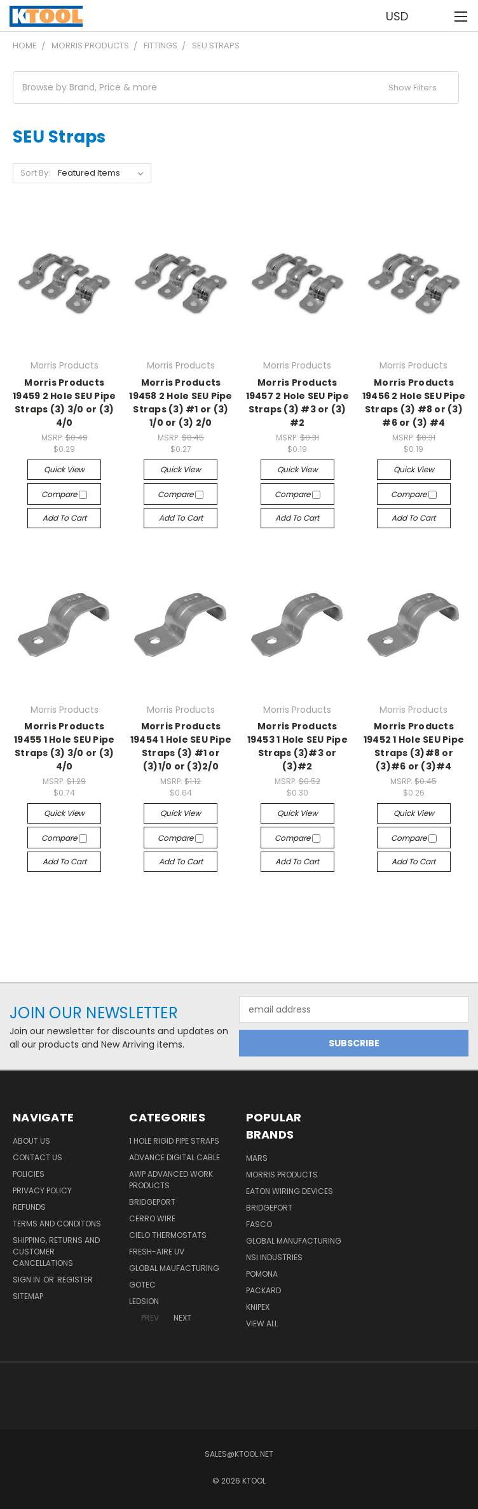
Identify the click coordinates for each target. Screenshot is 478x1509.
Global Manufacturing (293, 1240)
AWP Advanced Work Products (171, 1180)
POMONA (262, 1273)
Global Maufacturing (174, 1268)
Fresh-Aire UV (156, 1251)
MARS (257, 1158)
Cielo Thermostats (168, 1235)
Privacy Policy (42, 1190)
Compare (64, 494)
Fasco (259, 1224)
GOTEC (142, 1284)
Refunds (29, 1207)
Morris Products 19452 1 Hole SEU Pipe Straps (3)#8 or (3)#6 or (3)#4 (414, 746)
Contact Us (37, 1157)
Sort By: (35, 173)
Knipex (258, 1307)
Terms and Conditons (57, 1223)
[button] (236, 87)
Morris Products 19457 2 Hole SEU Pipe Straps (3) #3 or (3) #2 (297, 402)
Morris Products (282, 1174)
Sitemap (28, 1296)
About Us (31, 1140)
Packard (263, 1290)
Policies (28, 1174)
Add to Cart (64, 517)
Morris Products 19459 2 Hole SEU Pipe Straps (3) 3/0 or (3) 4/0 (64, 402)
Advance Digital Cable (174, 1157)
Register (75, 1279)
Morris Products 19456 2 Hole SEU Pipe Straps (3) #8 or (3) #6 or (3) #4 (413, 402)
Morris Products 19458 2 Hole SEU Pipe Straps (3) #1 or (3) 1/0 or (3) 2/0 (180, 402)
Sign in (27, 1279)
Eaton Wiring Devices (289, 1191)
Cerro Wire (152, 1218)
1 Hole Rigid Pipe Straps (174, 1140)
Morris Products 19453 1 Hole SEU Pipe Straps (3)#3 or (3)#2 (297, 746)
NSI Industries (274, 1257)
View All (262, 1323)
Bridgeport (152, 1202)
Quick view (64, 469)
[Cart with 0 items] (437, 15)
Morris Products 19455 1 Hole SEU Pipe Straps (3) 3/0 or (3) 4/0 (64, 746)
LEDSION (144, 1301)
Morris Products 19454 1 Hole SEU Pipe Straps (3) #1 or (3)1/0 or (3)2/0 (180, 746)
